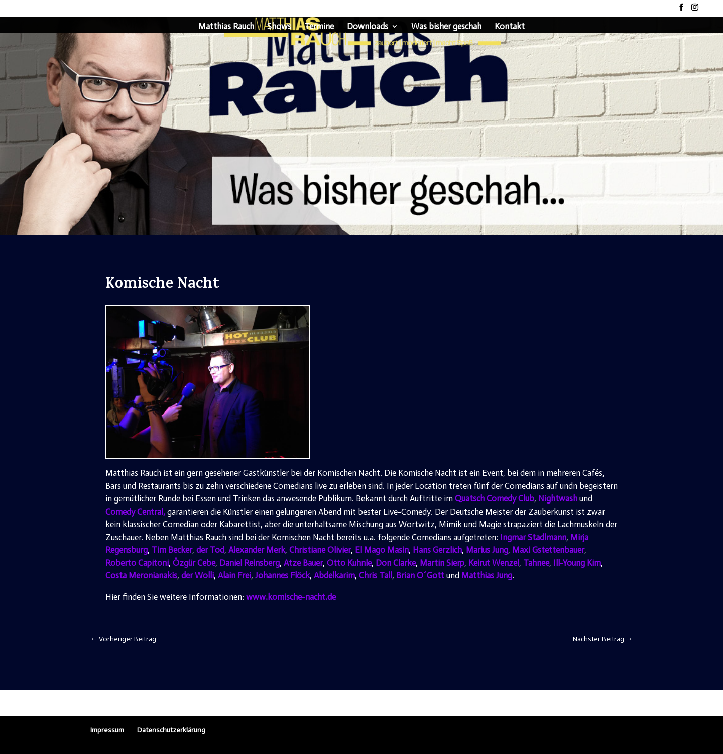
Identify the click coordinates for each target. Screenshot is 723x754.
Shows (279, 27)
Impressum (107, 730)
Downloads (367, 27)
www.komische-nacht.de (291, 597)
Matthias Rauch (226, 27)
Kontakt (510, 27)
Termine (319, 27)
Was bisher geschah (446, 27)
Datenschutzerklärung (171, 730)
